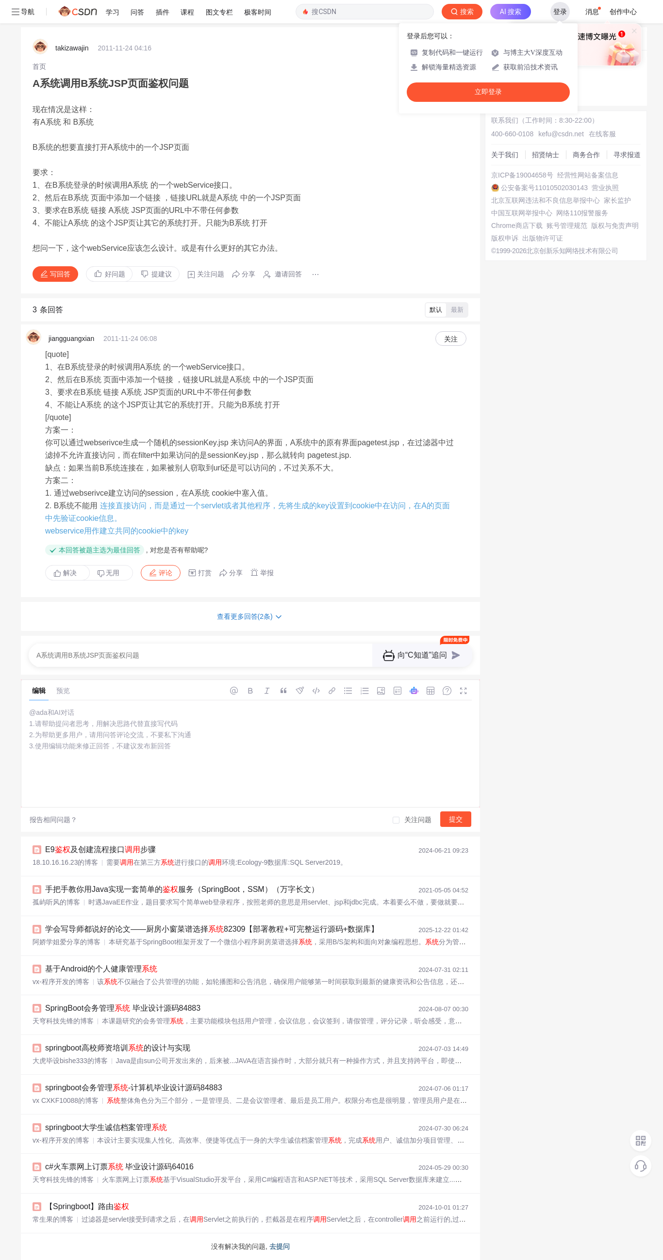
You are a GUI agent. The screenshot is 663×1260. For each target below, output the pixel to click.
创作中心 (623, 12)
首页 (39, 66)
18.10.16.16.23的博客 (65, 862)
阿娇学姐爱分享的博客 (66, 942)
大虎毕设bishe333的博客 (70, 1061)
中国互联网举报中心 (521, 213)
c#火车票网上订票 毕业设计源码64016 (119, 1167)
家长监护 (617, 200)
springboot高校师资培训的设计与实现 (117, 1048)
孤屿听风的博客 (56, 902)
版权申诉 (504, 238)
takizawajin (71, 48)
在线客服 (602, 134)
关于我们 (504, 155)
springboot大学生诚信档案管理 (106, 1127)
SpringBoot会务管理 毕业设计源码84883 (122, 1008)
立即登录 (488, 92)
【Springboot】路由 (87, 1206)
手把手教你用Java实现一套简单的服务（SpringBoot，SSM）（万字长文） (182, 889)
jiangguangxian (71, 338)
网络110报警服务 (582, 213)
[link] (39, 66)
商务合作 (586, 155)
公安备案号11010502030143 (544, 188)
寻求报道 (627, 155)
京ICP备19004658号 (522, 175)
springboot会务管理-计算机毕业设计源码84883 (133, 1087)
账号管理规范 (567, 225)
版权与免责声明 (615, 225)
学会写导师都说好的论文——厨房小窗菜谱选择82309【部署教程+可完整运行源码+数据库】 (212, 929)
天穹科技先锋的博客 (63, 1021)
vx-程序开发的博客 (61, 981)
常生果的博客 (53, 1219)
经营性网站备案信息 (587, 175)
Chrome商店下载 (517, 225)
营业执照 (605, 188)
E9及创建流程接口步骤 (100, 849)
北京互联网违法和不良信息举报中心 (545, 200)
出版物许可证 (542, 238)
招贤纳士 (545, 155)
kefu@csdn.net (561, 134)
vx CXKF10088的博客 (66, 1100)
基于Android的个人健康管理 (101, 969)
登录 (560, 12)
